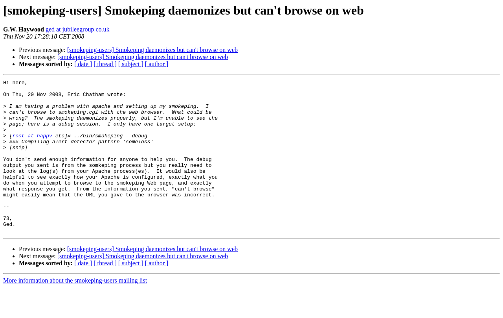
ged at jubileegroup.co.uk (78, 29)
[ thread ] (105, 64)
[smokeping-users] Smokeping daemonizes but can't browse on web (152, 49)
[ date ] (83, 64)
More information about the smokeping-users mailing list (75, 311)
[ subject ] (130, 64)
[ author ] (157, 64)
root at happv (32, 147)
